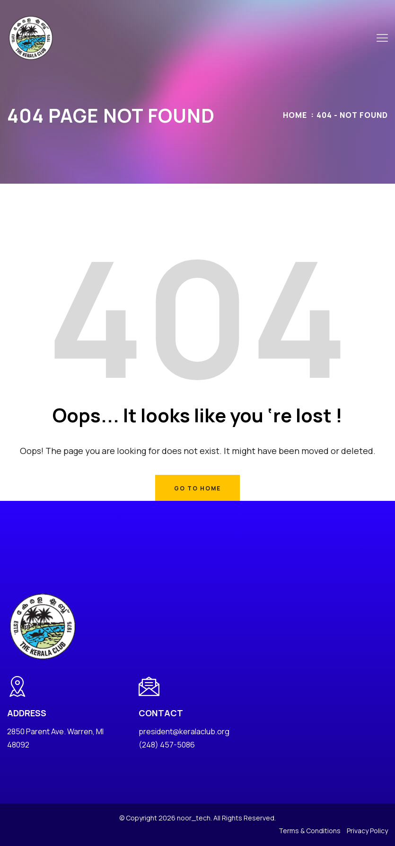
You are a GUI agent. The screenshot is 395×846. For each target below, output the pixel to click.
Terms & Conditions (310, 830)
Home (295, 115)
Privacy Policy (367, 830)
